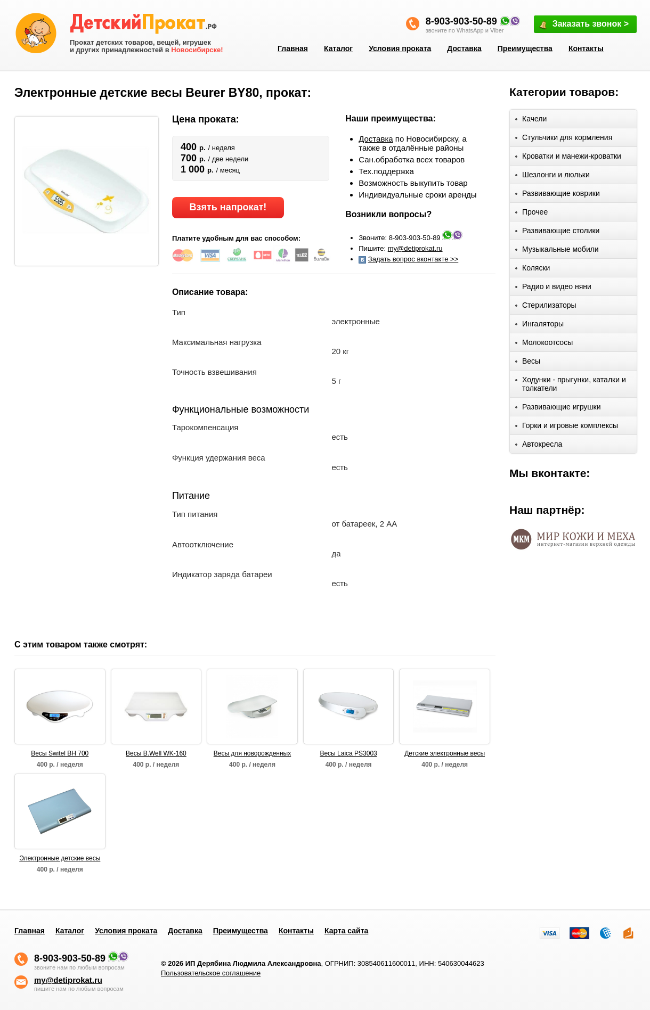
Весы (527, 363)
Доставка (464, 48)
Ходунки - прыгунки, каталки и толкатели (570, 383)
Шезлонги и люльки (552, 176)
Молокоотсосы (544, 344)
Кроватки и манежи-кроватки (568, 158)
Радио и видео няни (553, 288)
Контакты (586, 48)
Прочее (531, 214)
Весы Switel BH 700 (59, 753)
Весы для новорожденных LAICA (252, 754)
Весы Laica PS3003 (348, 753)
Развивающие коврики (557, 195)
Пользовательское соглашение (211, 973)
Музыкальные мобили (557, 251)
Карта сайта (346, 930)
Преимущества (525, 48)
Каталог (338, 48)
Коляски (532, 270)
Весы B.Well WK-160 (156, 753)
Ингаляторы (539, 325)
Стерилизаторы (545, 307)
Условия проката (400, 48)
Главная (293, 48)
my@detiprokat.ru (415, 248)
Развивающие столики (557, 232)
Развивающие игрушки (558, 409)
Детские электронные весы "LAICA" (444, 754)
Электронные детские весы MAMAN (59, 859)
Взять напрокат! (227, 207)
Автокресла (538, 446)
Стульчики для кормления (563, 139)
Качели (531, 120)
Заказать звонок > (583, 24)
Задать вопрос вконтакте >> (413, 259)
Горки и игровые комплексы (566, 427)
